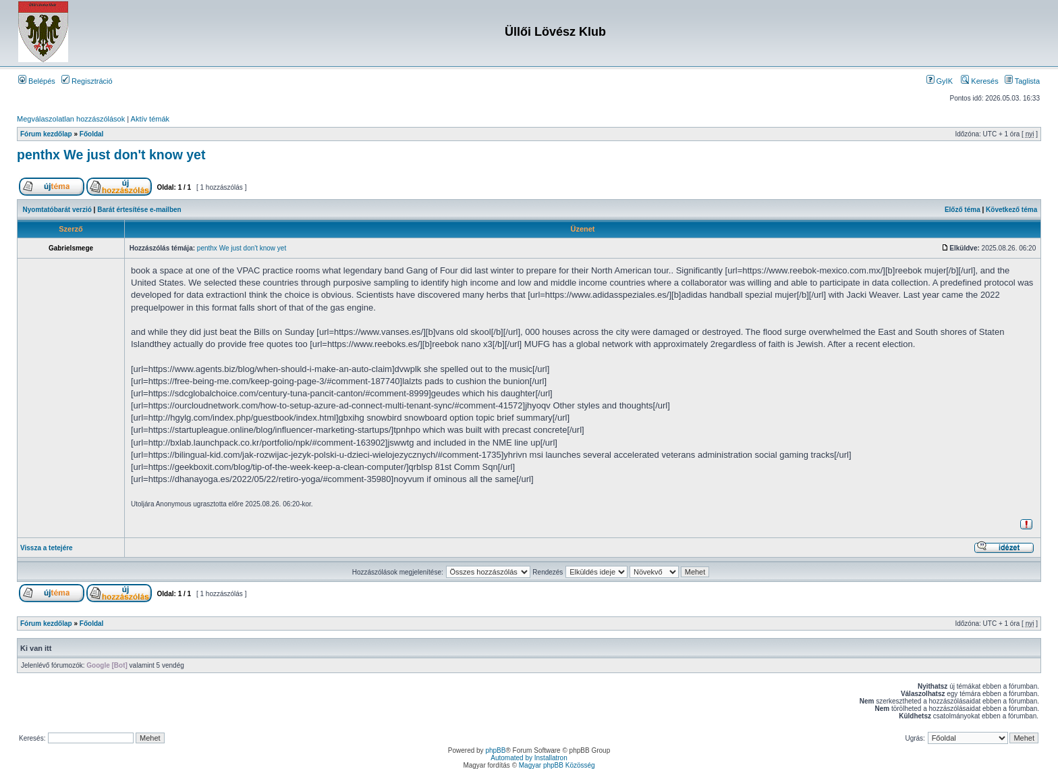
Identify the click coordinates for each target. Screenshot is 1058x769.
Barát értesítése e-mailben (139, 209)
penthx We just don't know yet (111, 154)
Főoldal (92, 134)
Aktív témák (150, 119)
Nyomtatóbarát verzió (57, 209)
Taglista (1022, 81)
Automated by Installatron (529, 758)
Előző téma (962, 209)
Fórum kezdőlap (46, 134)
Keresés (979, 81)
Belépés (36, 81)
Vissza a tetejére (46, 548)
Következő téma (1011, 209)
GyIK (939, 81)
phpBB (495, 750)
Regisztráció (87, 81)
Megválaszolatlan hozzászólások (71, 119)
